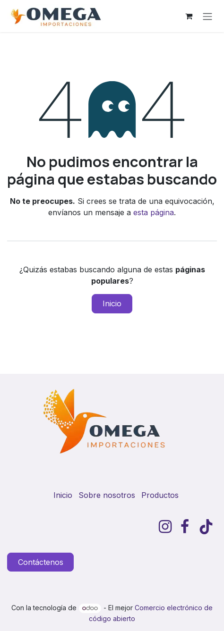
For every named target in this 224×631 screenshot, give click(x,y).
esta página (153, 212)
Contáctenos (40, 562)
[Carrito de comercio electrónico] (188, 16)
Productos (160, 495)
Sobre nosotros (106, 495)
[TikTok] (206, 526)
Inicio (112, 303)
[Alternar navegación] (207, 16)
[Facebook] (185, 526)
